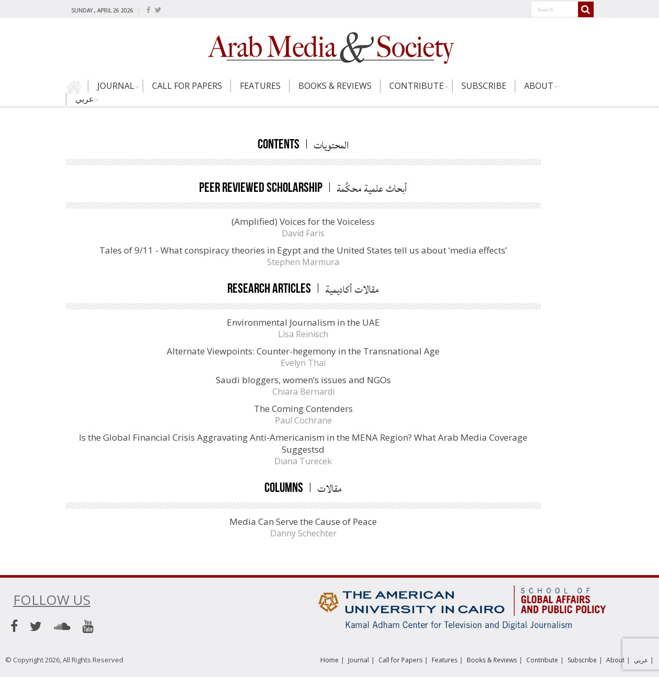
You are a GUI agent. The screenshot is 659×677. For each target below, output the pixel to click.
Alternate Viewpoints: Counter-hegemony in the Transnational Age (303, 351)
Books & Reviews (335, 85)
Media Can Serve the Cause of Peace (303, 521)
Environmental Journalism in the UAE (303, 322)
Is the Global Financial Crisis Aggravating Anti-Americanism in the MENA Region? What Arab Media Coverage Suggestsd (303, 443)
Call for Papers (187, 85)
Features (260, 85)
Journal (115, 85)
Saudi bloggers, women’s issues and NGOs (303, 380)
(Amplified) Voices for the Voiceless (303, 221)
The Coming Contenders (303, 409)
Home (77, 90)
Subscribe (483, 85)
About (538, 85)
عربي (84, 99)
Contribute (416, 85)
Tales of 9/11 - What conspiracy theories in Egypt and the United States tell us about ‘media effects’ (303, 250)
